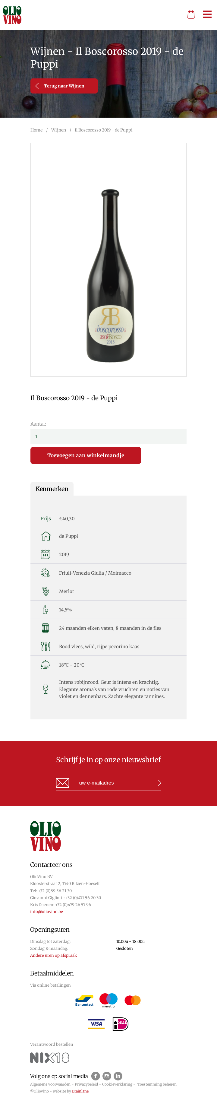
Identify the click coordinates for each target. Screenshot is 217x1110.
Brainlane (80, 1091)
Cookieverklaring (117, 1084)
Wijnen (58, 130)
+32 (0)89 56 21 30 (55, 890)
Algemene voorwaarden (50, 1084)
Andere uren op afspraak (53, 955)
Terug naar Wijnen (59, 86)
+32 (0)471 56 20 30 (83, 897)
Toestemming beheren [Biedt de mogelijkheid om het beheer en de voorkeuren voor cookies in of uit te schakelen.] (157, 1084)
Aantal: (38, 424)
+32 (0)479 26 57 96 (73, 904)
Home (36, 130)
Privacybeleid (86, 1084)
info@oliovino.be (46, 911)
